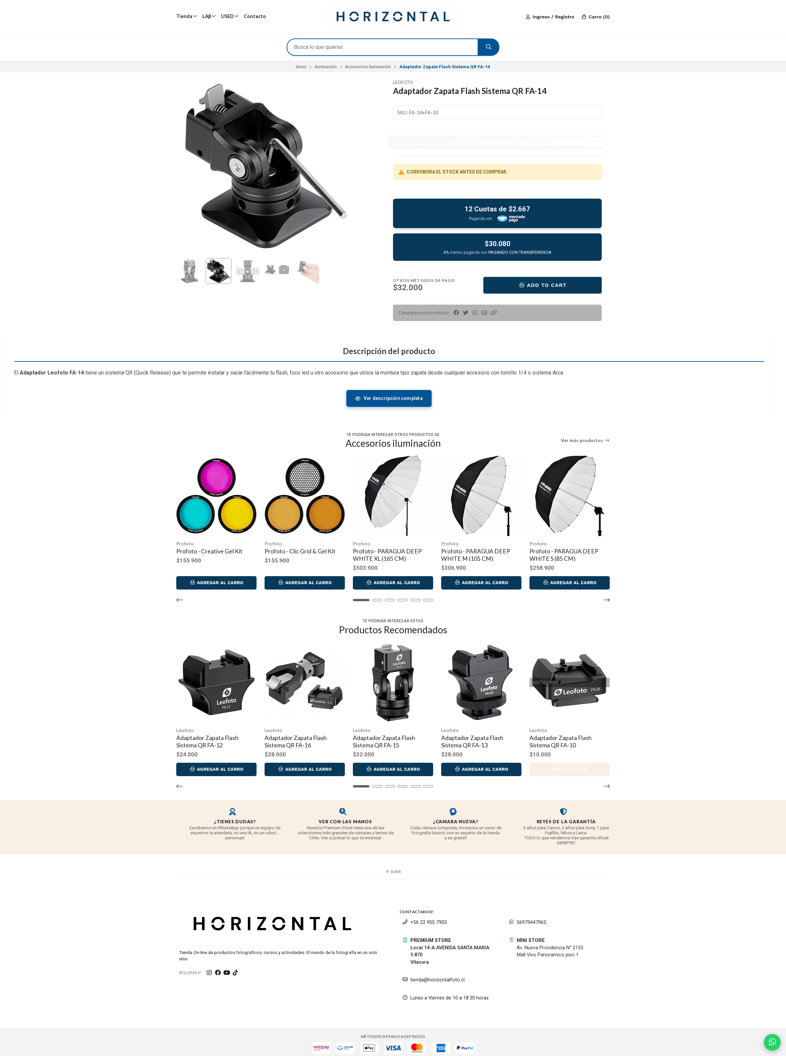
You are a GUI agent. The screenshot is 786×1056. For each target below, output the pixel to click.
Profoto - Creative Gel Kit (209, 549)
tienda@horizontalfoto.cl (433, 976)
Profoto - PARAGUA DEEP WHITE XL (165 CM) (383, 553)
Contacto (255, 16)
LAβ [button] (209, 16)
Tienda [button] (186, 16)
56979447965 (527, 919)
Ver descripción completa (389, 398)
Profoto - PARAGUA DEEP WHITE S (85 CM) (556, 553)
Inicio (301, 66)
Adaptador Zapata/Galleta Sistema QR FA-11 (643, 738)
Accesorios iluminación (368, 66)
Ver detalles (562, 765)
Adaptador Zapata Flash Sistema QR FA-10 (553, 738)
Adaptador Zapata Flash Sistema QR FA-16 (294, 738)
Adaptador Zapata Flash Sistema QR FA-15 (380, 738)
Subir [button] (393, 868)
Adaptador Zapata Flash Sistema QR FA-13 (467, 738)
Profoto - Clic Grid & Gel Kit (298, 549)
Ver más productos (585, 440)
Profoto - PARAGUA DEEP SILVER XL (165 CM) (643, 553)
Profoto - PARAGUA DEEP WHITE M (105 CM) (470, 553)
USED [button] (229, 16)
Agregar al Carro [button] (215, 581)
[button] (493, 313)
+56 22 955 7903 (424, 919)
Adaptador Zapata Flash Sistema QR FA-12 (207, 738)
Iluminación (326, 66)
